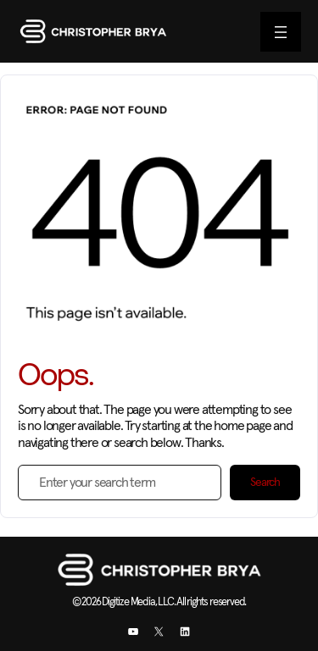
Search (265, 482)
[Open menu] (280, 32)
